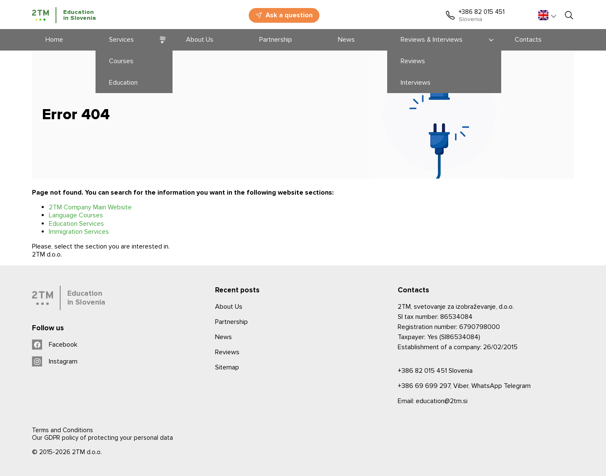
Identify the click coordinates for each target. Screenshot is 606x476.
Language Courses (76, 215)
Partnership (231, 322)
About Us (228, 306)
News (223, 337)
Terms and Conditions (62, 430)
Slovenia (435, 370)
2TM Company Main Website (90, 207)
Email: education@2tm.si (433, 401)
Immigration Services (79, 231)
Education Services (76, 223)
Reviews (227, 352)
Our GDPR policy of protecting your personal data (102, 437)
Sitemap (227, 367)
